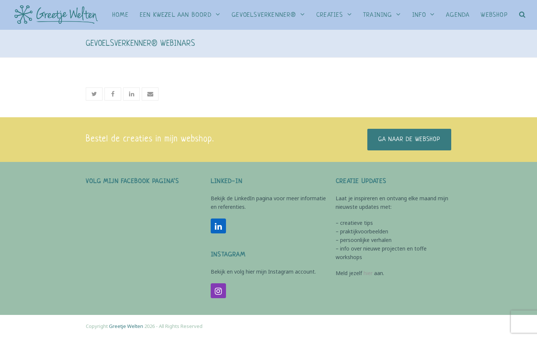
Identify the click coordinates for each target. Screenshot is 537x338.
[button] (522, 15)
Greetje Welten (126, 326)
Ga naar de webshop (409, 139)
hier (368, 273)
